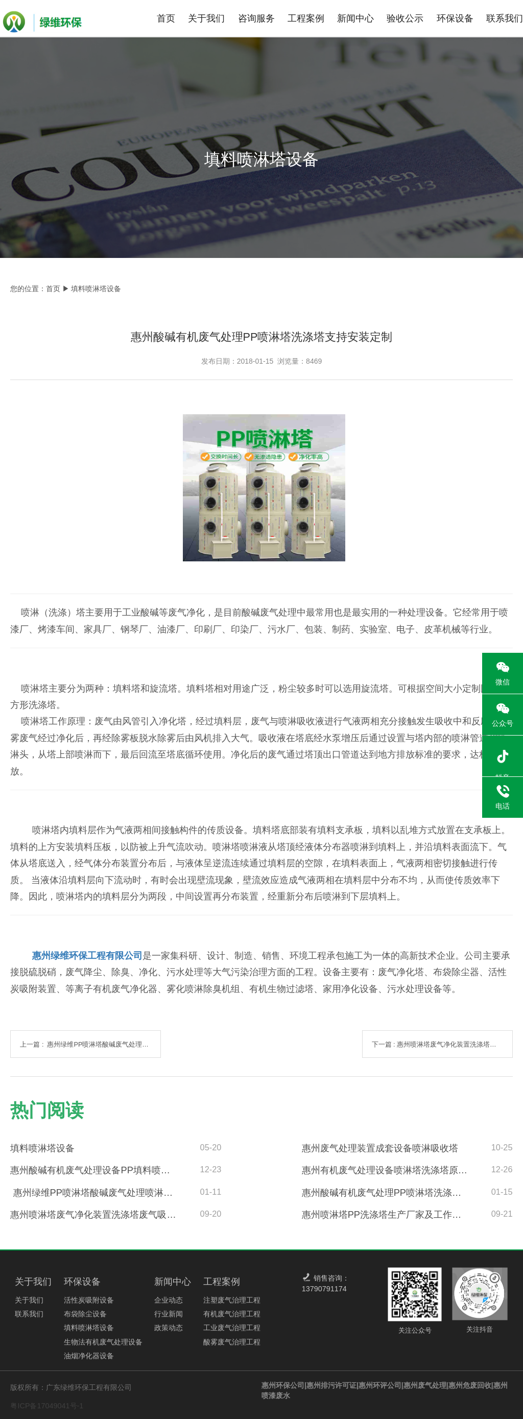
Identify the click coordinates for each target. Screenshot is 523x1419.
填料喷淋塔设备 (89, 1332)
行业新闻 (168, 1318)
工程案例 (306, 18)
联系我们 (504, 18)
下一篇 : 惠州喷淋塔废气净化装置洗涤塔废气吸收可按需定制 (442, 1044)
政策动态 (168, 1332)
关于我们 (206, 18)
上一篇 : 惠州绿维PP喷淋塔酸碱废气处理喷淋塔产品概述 (90, 1044)
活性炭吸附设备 (89, 1304)
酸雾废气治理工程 (231, 1346)
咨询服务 (256, 18)
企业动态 (168, 1304)
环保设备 (455, 18)
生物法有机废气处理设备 (103, 1346)
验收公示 (405, 18)
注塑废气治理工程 (231, 1304)
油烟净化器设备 (89, 1360)
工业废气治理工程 (231, 1332)
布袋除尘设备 (85, 1318)
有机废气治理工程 (231, 1318)
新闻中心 (355, 18)
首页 (166, 18)
